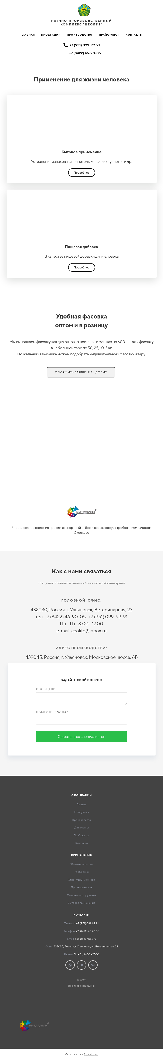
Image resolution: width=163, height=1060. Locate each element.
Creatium (91, 1054)
